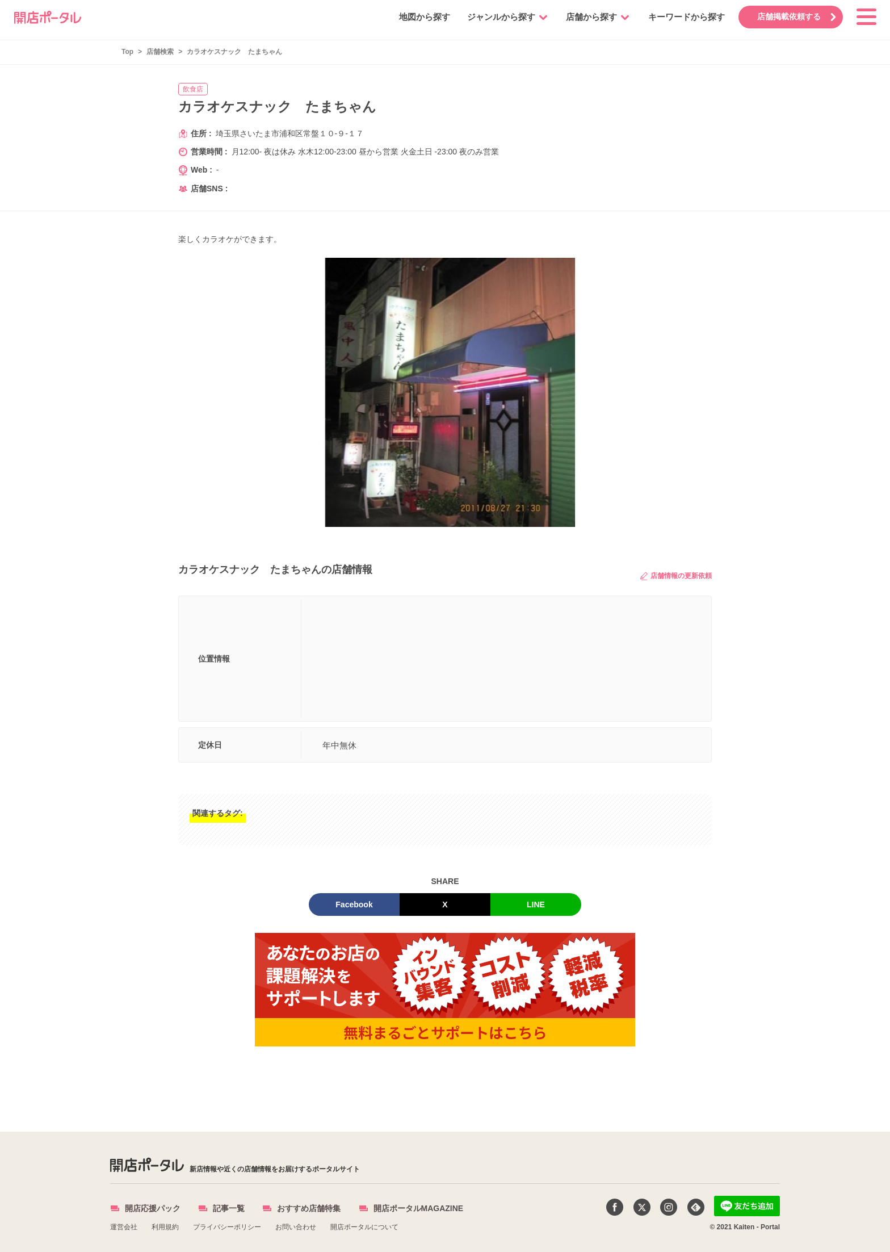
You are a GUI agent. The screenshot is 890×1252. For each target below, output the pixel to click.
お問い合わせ (295, 1227)
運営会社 (123, 1227)
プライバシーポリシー (227, 1227)
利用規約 (165, 1227)
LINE (536, 904)
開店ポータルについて (364, 1227)
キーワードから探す (684, 17)
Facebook (353, 904)
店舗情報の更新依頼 (676, 576)
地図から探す (422, 17)
